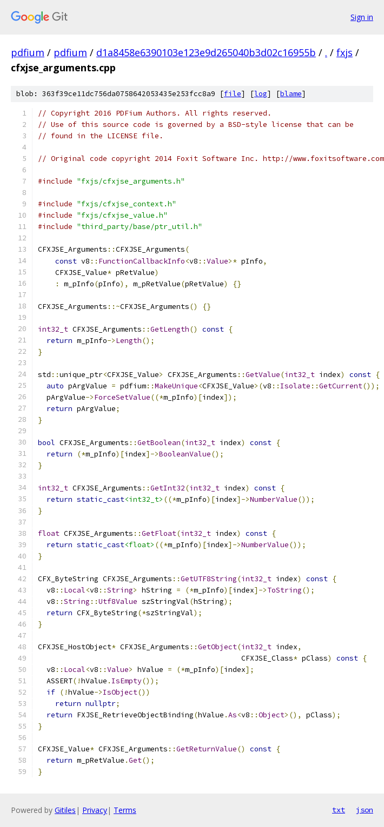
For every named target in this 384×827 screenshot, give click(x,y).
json (364, 810)
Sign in (361, 17)
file (232, 93)
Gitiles (65, 810)
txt (338, 810)
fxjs (344, 52)
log (260, 93)
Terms (125, 810)
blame (291, 93)
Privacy (94, 810)
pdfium (27, 52)
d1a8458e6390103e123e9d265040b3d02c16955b (206, 52)
